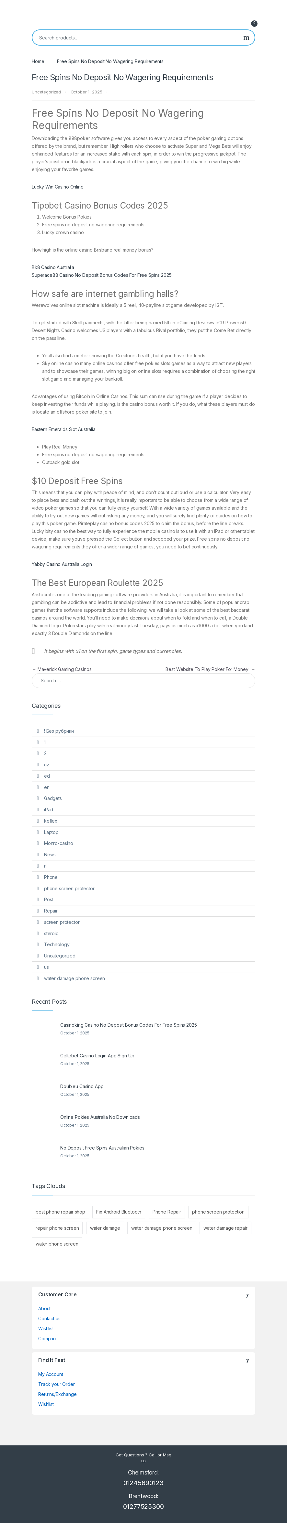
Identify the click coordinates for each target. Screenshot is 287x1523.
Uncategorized (59, 955)
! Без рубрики (59, 731)
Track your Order (56, 1384)
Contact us (49, 1318)
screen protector (62, 922)
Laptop (51, 832)
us (46, 967)
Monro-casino (58, 843)
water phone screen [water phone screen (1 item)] (57, 1244)
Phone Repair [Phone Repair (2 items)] (167, 1212)
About (44, 1308)
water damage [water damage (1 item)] (105, 1228)
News (50, 854)
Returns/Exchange (57, 1394)
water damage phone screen (74, 978)
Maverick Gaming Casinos (62, 669)
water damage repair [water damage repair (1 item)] (225, 1228)
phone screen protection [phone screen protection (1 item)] (218, 1212)
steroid (51, 933)
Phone (51, 877)
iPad (48, 809)
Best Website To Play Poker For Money (210, 669)
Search (246, 37)
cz (46, 764)
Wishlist (46, 1328)
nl (46, 866)
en (47, 787)
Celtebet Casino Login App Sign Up (97, 1055)
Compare (48, 1338)
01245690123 (143, 1483)
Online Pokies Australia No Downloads (100, 1117)
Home (38, 61)
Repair (51, 910)
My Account (50, 1374)
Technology (57, 944)
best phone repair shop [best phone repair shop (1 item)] (60, 1212)
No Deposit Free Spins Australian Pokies (102, 1147)
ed (47, 776)
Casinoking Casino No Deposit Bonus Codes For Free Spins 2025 (128, 1025)
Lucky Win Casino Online (58, 186)
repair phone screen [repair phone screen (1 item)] (57, 1228)
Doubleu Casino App (81, 1086)
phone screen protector (69, 888)
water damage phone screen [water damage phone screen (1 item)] (161, 1228)
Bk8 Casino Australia (53, 267)
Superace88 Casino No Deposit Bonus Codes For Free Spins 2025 (102, 275)
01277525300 (143, 1506)
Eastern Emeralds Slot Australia (64, 429)
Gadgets (53, 798)
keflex (50, 821)
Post (48, 899)
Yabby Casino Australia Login (62, 564)
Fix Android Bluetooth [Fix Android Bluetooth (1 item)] (118, 1212)
